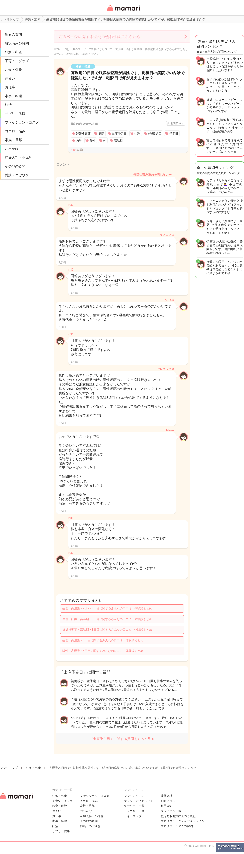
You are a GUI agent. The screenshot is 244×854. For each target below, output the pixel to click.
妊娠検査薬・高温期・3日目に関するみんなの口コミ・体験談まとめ (107, 629)
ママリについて (134, 796)
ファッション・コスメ (22, 122)
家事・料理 (13, 96)
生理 (137, 133)
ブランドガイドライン (138, 801)
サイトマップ (133, 816)
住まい (10, 78)
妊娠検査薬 (83, 133)
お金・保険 (13, 70)
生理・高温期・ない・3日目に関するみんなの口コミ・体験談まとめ (107, 608)
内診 (79, 140)
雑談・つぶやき (17, 175)
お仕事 (10, 87)
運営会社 (166, 796)
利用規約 (166, 806)
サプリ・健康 (15, 114)
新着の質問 (13, 34)
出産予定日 (119, 133)
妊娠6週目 (155, 133)
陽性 (92, 140)
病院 (101, 133)
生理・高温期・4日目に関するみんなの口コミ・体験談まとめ (102, 640)
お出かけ (12, 149)
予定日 (173, 133)
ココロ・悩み (15, 131)
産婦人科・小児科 (18, 157)
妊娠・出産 (13, 52)
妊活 (8, 105)
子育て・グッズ (17, 61)
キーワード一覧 (134, 806)
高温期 (118, 140)
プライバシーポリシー (175, 811)
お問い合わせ (169, 801)
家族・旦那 (13, 140)
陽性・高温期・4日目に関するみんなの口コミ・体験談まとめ (102, 651)
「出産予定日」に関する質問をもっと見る (122, 739)
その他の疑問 (15, 166)
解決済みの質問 (17, 43)
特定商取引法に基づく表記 (178, 816)
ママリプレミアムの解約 (177, 826)
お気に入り (177, 123)
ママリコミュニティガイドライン (182, 821)
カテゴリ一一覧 (134, 811)
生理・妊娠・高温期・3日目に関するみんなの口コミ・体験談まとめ (107, 619)
